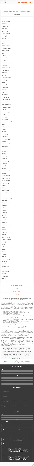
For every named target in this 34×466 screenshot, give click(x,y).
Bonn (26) (4, 38)
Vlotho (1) (4, 256)
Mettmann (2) (4, 173)
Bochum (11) (4, 36)
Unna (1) (3, 251)
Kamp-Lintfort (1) (5, 136)
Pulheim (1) (4, 203)
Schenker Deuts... (16, 354)
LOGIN (17, 419)
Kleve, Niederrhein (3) (6, 143)
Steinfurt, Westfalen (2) (6, 237)
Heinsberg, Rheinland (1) (6, 107)
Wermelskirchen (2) (5, 266)
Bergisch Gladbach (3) (6, 33)
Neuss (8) (4, 188)
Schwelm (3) (4, 220)
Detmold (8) (4, 55)
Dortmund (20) (4, 60)
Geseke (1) (4, 89)
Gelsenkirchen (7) (5, 87)
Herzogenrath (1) (5, 119)
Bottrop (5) (4, 41)
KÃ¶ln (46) (4, 144)
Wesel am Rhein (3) (5, 268)
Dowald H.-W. (27, 348)
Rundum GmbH (7, 354)
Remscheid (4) (4, 210)
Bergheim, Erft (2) (5, 31)
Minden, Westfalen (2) (6, 175)
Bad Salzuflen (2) (5, 26)
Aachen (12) (4, 18)
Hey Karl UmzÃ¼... (26, 349)
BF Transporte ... (8, 348)
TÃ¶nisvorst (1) (4, 247)
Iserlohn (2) (4, 129)
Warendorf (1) (4, 261)
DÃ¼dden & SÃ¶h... (8, 349)
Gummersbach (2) (5, 94)
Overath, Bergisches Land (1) (7, 198)
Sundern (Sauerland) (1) (6, 242)
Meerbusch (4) (4, 168)
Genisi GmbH (17, 349)
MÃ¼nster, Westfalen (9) (6, 183)
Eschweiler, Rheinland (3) (6, 77)
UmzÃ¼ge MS (17, 357)
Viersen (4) (4, 254)
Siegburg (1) (4, 227)
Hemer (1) (4, 109)
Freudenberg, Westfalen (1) (6, 84)
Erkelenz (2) (4, 75)
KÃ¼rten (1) (4, 151)
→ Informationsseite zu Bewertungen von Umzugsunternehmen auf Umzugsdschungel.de (17, 335)
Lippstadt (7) (4, 158)
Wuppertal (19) (4, 281)
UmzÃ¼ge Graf (27, 355)
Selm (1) (3, 224)
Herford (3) (4, 114)
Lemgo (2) (4, 153)
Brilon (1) (3, 43)
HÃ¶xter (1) (4, 124)
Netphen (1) (4, 185)
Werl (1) (3, 264)
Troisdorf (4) (4, 249)
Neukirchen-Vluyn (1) (5, 187)
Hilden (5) (4, 122)
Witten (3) (4, 278)
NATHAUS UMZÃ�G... (26, 351)
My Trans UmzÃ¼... (15, 351)
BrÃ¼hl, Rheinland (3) (6, 45)
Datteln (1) (4, 53)
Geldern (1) (4, 85)
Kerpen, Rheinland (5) (6, 139)
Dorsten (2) (4, 58)
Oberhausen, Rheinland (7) (6, 192)
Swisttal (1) (4, 244)
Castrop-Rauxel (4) (5, 50)
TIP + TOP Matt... (26, 354)
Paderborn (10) (4, 200)
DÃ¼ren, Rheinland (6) (6, 63)
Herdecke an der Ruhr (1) (6, 112)
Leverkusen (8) (4, 156)
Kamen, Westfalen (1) (5, 134)
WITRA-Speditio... (17, 358)
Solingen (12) (4, 232)
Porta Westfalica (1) (5, 202)
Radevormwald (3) (5, 205)
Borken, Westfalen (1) (6, 40)
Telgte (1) (3, 246)
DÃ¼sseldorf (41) (5, 65)
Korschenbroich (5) (5, 148)
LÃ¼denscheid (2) (5, 163)
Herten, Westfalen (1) (5, 117)
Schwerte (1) (4, 222)
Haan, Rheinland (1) (5, 97)
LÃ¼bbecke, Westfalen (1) (6, 161)
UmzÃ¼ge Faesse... (17, 355)
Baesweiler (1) (4, 28)
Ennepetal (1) (4, 72)
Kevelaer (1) (4, 141)
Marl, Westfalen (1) (5, 166)
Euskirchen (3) (4, 80)
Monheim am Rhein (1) (6, 180)
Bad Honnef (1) (4, 23)
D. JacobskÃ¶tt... (17, 348)
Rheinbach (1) (4, 212)
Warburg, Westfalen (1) (6, 259)
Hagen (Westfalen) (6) (6, 99)
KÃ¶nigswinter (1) (5, 146)
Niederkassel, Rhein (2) (6, 190)
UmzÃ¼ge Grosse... (7, 357)
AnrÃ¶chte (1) (4, 19)
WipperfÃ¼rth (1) (5, 276)
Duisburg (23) (4, 62)
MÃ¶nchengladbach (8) (6, 178)
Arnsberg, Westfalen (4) (6, 21)
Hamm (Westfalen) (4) (6, 102)
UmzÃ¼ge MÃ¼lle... (27, 357)
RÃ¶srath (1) (4, 217)
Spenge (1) (4, 234)
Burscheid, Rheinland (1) (6, 48)
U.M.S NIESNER (7, 355)
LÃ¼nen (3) (4, 165)
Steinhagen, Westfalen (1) (6, 239)
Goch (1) (3, 92)
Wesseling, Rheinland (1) (6, 269)
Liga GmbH (6, 351)
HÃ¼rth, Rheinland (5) (6, 126)
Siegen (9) (4, 229)
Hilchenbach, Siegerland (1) (7, 121)
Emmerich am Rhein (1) (6, 67)
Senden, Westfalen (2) (6, 225)
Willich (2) (4, 273)
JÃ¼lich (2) (4, 131)
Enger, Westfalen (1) (5, 70)
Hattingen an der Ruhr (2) (6, 104)
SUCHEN (17, 294)
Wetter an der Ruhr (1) (6, 271)
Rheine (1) (4, 215)
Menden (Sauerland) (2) (6, 170)
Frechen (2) (4, 82)
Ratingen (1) (4, 207)
